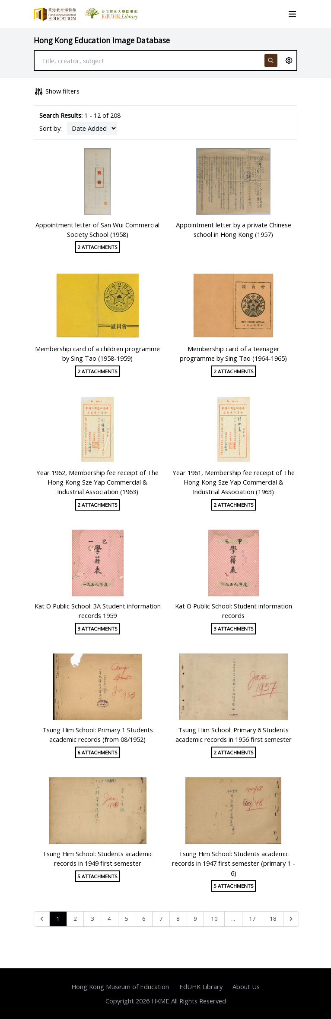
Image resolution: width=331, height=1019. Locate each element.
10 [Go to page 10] (214, 918)
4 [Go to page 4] (109, 918)
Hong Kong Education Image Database (102, 40)
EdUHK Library (201, 986)
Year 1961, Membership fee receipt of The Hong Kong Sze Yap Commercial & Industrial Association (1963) (233, 482)
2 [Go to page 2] (75, 918)
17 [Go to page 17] (252, 918)
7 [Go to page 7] (161, 918)
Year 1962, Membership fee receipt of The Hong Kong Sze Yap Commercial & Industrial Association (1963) (97, 482)
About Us (246, 986)
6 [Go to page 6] (144, 918)
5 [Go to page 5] (126, 918)
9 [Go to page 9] (195, 918)
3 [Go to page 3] (92, 918)
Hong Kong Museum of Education (120, 986)
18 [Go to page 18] (273, 918)
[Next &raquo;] (291, 919)
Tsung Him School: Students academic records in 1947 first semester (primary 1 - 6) (233, 863)
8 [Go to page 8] (178, 918)
